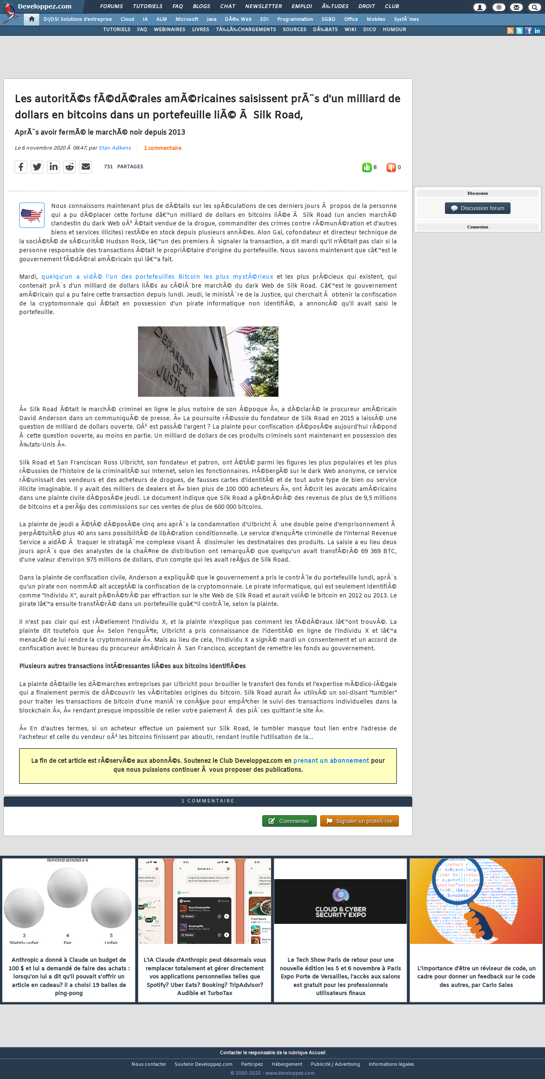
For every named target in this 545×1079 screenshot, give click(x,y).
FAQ (178, 6)
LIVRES (200, 30)
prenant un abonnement (331, 766)
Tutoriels (147, 6)
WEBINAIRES (169, 30)
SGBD (328, 20)
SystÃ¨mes (406, 20)
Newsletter (263, 6)
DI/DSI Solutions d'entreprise (77, 20)
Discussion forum (478, 208)
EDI (264, 20)
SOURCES (294, 30)
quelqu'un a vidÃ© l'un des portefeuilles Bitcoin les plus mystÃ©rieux (155, 283)
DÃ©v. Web (238, 20)
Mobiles (376, 20)
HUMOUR (394, 30)
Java (211, 20)
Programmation (295, 20)
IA (145, 20)
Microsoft (186, 20)
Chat (227, 6)
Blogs (201, 6)
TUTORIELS (116, 30)
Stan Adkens (114, 153)
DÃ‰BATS (325, 30)
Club (391, 6)
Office (351, 20)
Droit (367, 6)
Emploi (302, 6)
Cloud (127, 20)
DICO (369, 30)
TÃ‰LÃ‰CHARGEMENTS (246, 30)
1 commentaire (162, 153)
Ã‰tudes (335, 6)
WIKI (350, 30)
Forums (111, 6)
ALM (161, 20)
